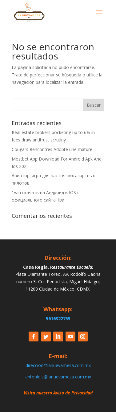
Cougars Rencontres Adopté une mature (52, 149)
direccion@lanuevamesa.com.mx (58, 365)
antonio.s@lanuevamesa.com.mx (58, 377)
